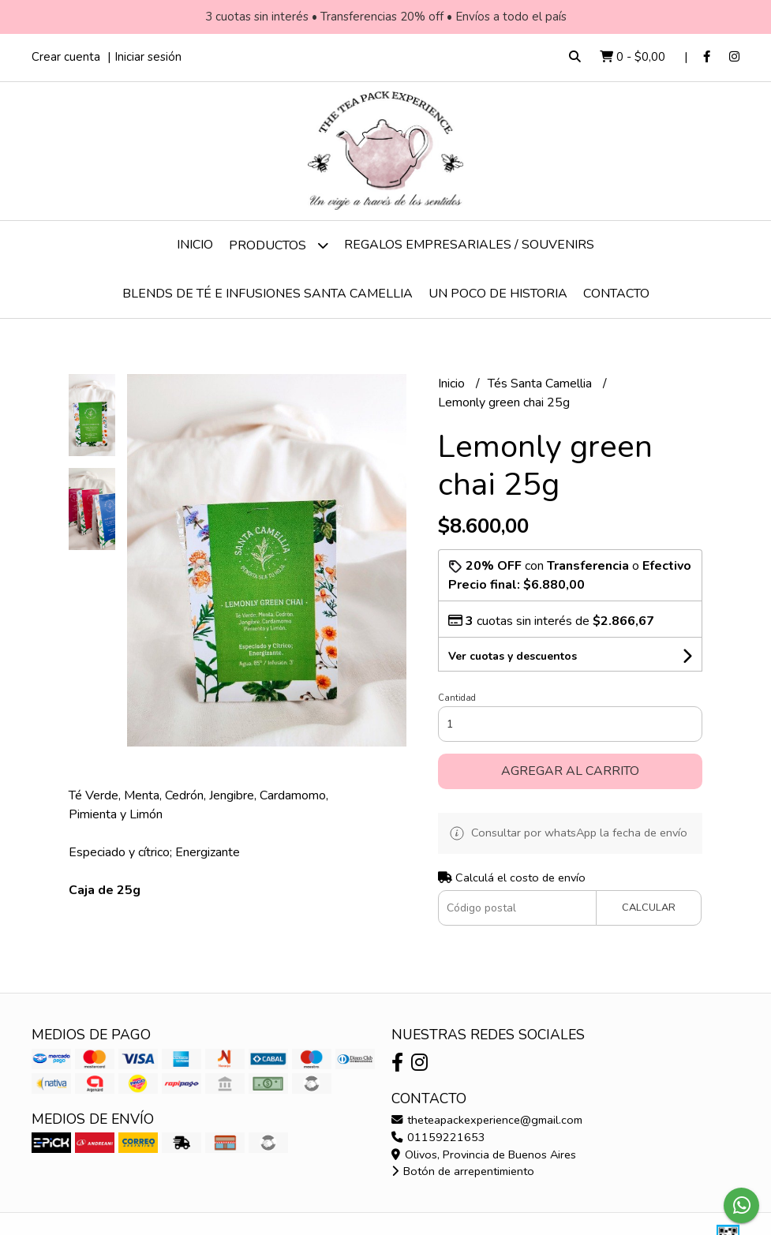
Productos (278, 245)
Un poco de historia (498, 293)
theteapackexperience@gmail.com (486, 1120)
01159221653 (438, 1137)
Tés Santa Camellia (541, 383)
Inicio (195, 244)
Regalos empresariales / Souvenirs (469, 244)
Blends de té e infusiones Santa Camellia (267, 293)
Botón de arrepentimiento (462, 1171)
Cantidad (457, 698)
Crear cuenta (66, 57)
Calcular (649, 907)
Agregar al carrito (570, 771)
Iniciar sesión (148, 57)
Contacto (616, 293)
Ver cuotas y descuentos (512, 656)
